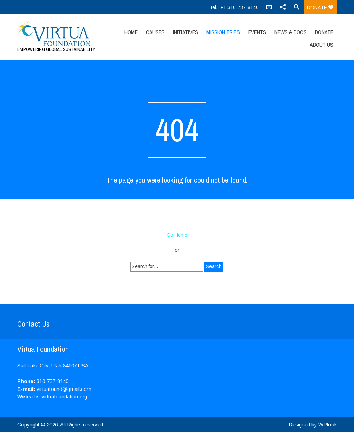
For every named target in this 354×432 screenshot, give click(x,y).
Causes (155, 32)
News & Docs (290, 32)
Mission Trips (223, 32)
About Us (321, 44)
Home (131, 32)
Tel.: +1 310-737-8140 (234, 7)
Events (257, 32)
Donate (320, 7)
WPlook (327, 425)
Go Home (177, 235)
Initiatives (185, 32)
